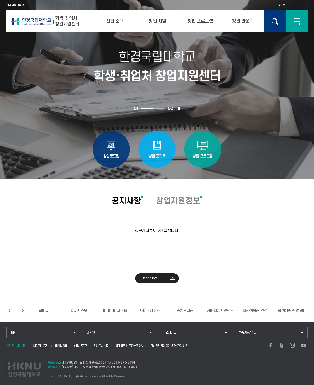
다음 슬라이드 (22, 310)
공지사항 (126, 201)
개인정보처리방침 (16, 346)
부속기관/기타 (247, 332)
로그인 (282, 5)
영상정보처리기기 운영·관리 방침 (169, 346)
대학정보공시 (40, 346)
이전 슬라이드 (9, 310)
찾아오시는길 (101, 346)
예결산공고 (80, 346)
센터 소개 (115, 21)
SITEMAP (297, 21)
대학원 (91, 332)
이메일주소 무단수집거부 (129, 346)
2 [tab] (159, 108)
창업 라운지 (242, 21)
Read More (150, 278)
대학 (13, 332)
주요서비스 (169, 332)
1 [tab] (147, 108)
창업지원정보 (178, 201)
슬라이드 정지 (178, 108)
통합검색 (275, 21)
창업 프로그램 (200, 21)
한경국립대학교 (15, 5)
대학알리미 (61, 346)
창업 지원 (157, 21)
